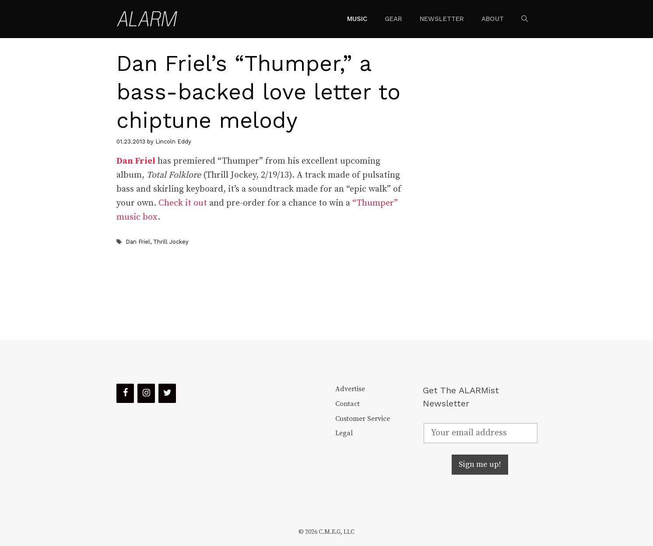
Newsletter (442, 19)
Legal (344, 433)
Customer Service (362, 418)
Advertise (350, 389)
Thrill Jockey (171, 241)
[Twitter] (167, 393)
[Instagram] (146, 393)
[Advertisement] (473, 189)
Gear (393, 19)
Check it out (182, 203)
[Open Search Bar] (525, 18)
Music (357, 19)
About (492, 19)
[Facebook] (125, 393)
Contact (347, 403)
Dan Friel (138, 241)
